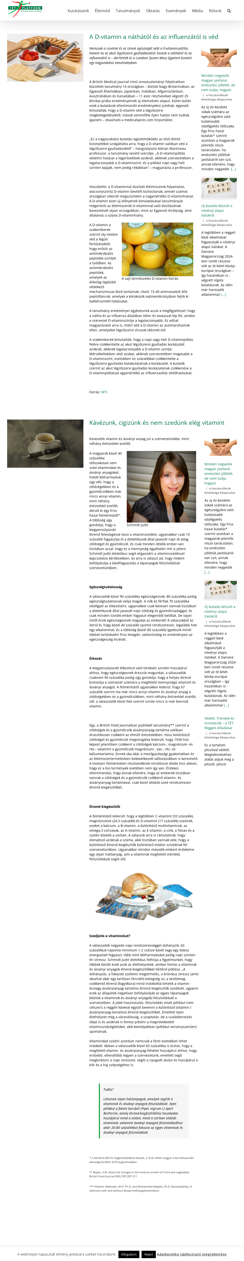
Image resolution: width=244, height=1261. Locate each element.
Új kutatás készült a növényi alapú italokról (216, 210)
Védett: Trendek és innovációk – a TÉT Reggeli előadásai (219, 723)
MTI (104, 392)
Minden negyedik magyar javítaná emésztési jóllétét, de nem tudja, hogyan (218, 82)
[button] (229, 10)
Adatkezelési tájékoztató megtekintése (192, 1254)
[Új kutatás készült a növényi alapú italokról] (219, 188)
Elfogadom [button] (129, 1254)
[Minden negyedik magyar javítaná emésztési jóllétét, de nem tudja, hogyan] (219, 58)
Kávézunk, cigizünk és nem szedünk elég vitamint (156, 422)
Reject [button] (148, 1254)
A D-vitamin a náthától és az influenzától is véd (153, 37)
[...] (233, 169)
